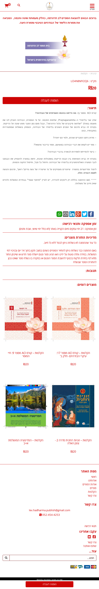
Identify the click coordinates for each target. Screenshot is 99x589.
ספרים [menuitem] (93, 488)
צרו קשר (92, 542)
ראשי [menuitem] (93, 476)
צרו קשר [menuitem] (92, 495)
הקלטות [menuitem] (92, 491)
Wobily (40, 579)
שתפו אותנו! (89, 546)
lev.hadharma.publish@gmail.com (49, 510)
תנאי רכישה (90, 526)
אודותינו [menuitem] (92, 480)
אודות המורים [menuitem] (89, 484)
